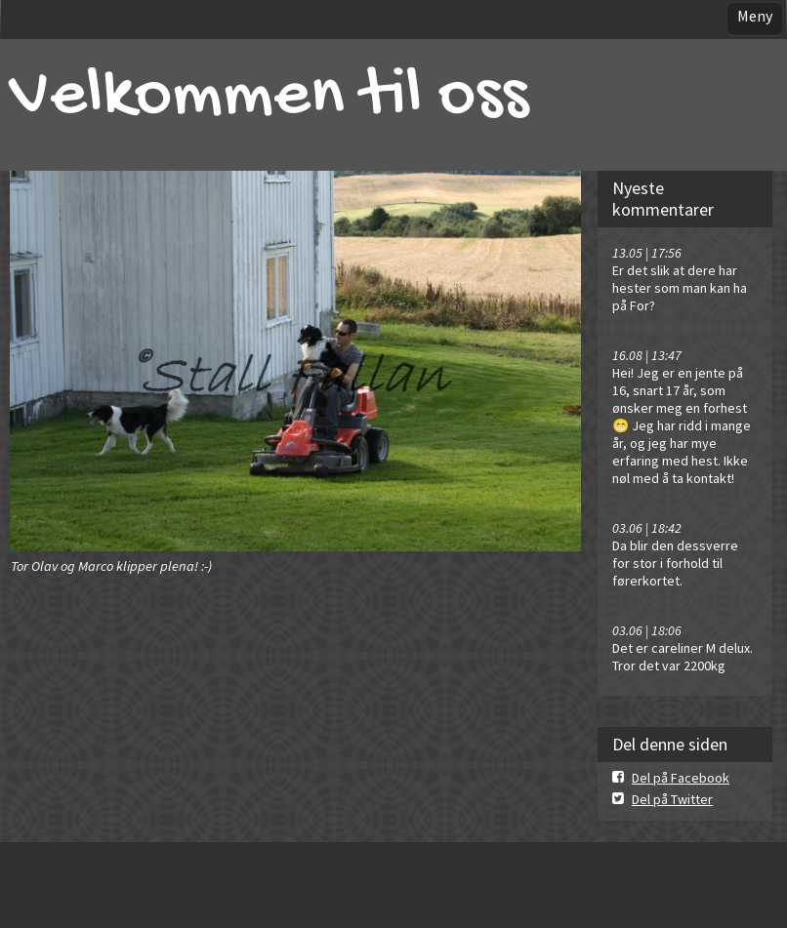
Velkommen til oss (269, 98)
